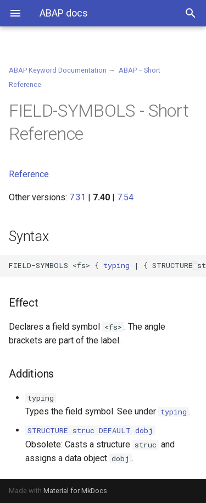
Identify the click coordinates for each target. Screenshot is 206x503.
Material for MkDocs (75, 490)
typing (116, 265)
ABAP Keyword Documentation (58, 70)
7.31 (77, 197)
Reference (29, 174)
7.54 (125, 197)
